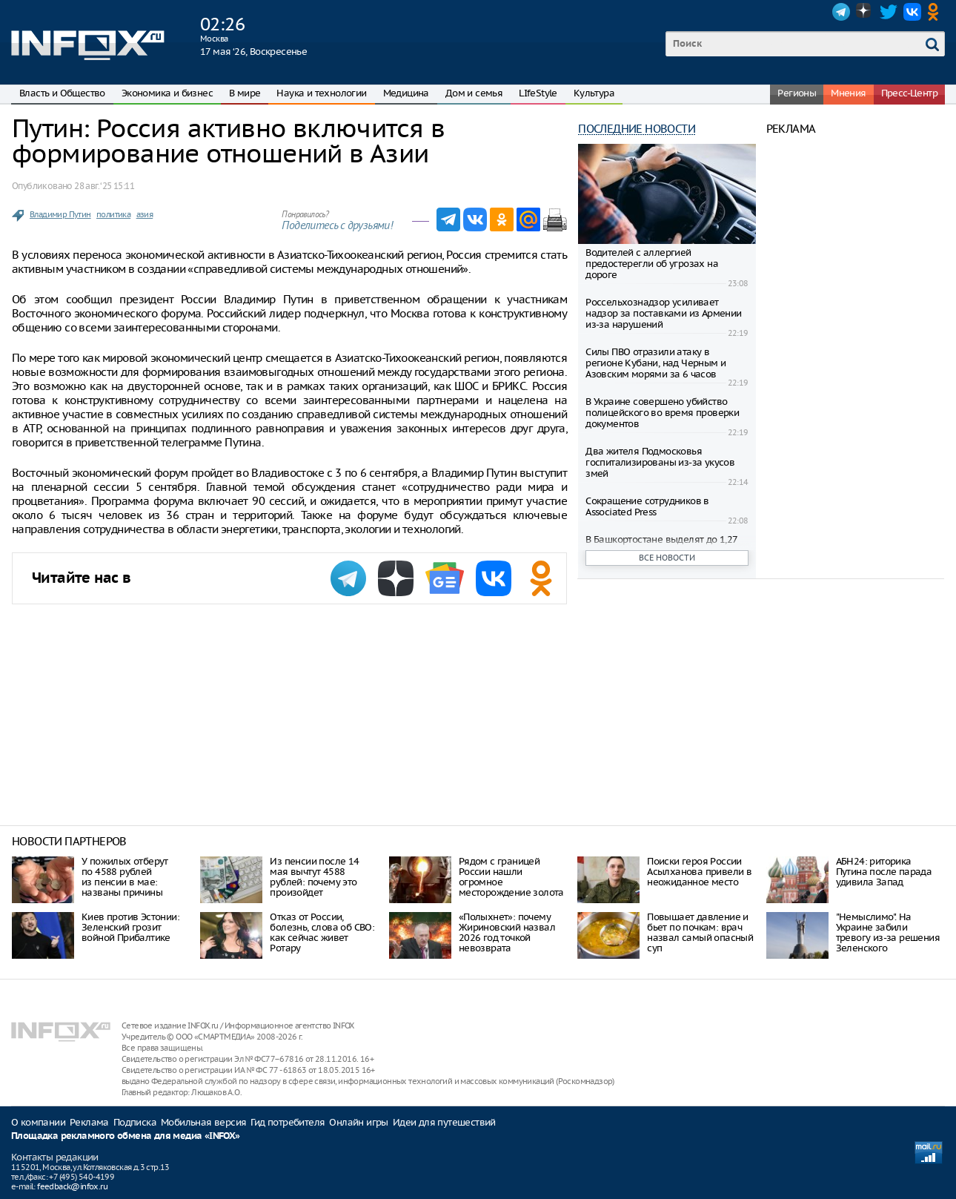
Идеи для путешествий (444, 1122)
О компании (38, 1122)
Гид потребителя (287, 1122)
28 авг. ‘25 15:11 (104, 185)
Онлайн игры (358, 1122)
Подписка (134, 1122)
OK (936, 12)
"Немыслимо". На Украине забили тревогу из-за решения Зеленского (888, 932)
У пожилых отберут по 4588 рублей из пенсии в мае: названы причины (125, 877)
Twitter (888, 12)
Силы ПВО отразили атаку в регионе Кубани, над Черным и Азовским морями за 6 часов (655, 363)
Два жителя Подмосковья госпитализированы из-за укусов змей (659, 462)
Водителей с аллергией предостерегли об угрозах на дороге (651, 263)
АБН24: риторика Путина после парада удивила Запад (884, 871)
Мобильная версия (203, 1122)
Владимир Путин (60, 214)
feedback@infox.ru (72, 1186)
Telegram (841, 12)
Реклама (89, 1122)
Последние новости (636, 129)
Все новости (667, 557)
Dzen (865, 12)
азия (144, 214)
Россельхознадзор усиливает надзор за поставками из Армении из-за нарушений (663, 313)
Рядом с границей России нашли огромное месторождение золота (511, 877)
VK (912, 12)
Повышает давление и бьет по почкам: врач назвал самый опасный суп (700, 932)
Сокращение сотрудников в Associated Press (647, 506)
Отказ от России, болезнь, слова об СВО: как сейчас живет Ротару (322, 932)
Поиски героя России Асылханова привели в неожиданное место (699, 871)
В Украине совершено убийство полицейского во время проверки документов (662, 412)
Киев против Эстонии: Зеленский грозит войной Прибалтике (130, 927)
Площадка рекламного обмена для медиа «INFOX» (125, 1136)
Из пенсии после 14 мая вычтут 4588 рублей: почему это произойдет (314, 877)
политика (113, 214)
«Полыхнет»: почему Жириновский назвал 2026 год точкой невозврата (507, 932)
